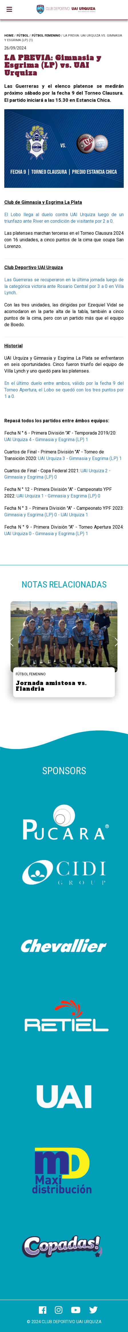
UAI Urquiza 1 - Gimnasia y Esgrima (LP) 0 (58, 496)
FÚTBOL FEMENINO (46, 35)
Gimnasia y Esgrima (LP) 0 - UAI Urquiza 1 (46, 514)
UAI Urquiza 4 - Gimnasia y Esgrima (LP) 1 (46, 439)
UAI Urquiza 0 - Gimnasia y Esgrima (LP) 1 (46, 533)
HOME (8, 35)
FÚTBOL (23, 35)
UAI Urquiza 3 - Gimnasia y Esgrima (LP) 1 (80, 458)
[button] (117, 642)
